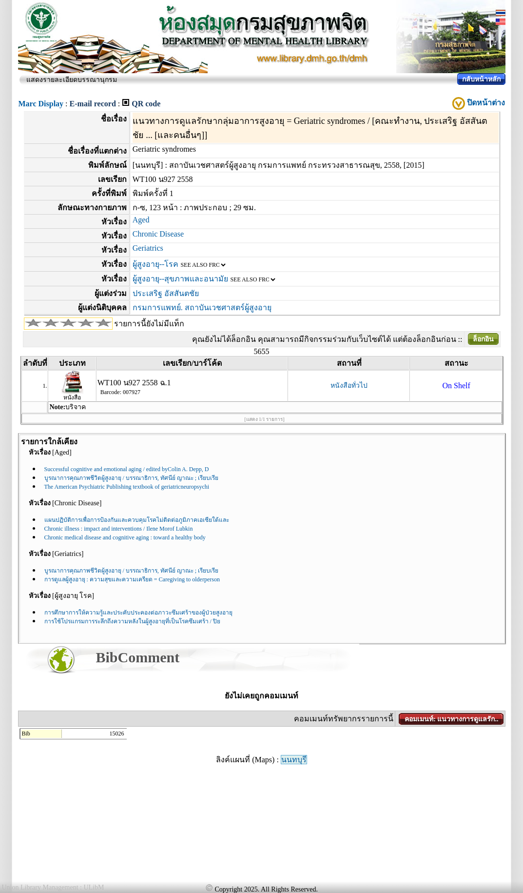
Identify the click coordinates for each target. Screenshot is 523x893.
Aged (141, 220)
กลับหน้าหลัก (481, 79)
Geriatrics (148, 248)
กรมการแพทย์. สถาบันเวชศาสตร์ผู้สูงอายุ (202, 307)
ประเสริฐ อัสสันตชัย (166, 293)
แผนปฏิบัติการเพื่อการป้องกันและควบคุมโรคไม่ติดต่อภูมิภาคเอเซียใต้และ (136, 519)
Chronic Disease (158, 234)
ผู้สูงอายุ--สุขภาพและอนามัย (181, 279)
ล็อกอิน (483, 339)
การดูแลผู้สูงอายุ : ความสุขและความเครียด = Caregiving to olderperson (132, 579)
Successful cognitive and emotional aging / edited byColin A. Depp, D (126, 469)
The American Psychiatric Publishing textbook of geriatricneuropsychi (127, 486)
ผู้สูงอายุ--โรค (156, 264)
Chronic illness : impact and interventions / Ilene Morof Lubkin (118, 528)
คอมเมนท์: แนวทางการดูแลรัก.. (451, 719)
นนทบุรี (294, 759)
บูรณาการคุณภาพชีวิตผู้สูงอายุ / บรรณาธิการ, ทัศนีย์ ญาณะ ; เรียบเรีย (131, 478)
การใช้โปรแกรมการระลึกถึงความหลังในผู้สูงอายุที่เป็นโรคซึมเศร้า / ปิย (132, 621)
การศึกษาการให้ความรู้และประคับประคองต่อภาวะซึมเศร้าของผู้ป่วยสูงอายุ (138, 612)
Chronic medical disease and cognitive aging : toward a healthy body (125, 537)
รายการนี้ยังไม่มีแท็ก (149, 323)
